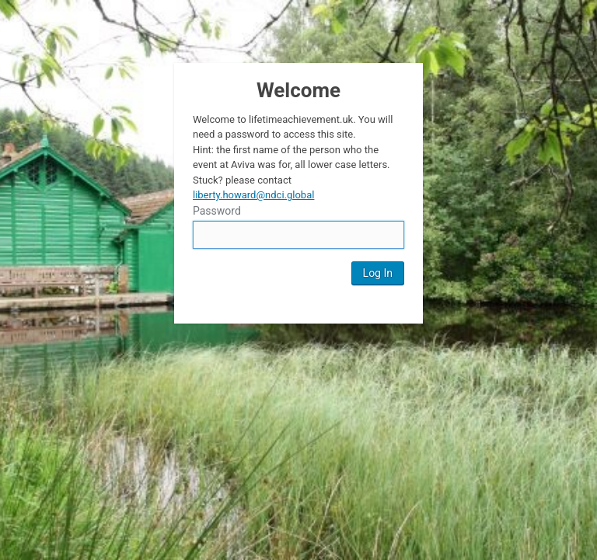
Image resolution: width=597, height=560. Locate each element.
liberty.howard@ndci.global (253, 195)
